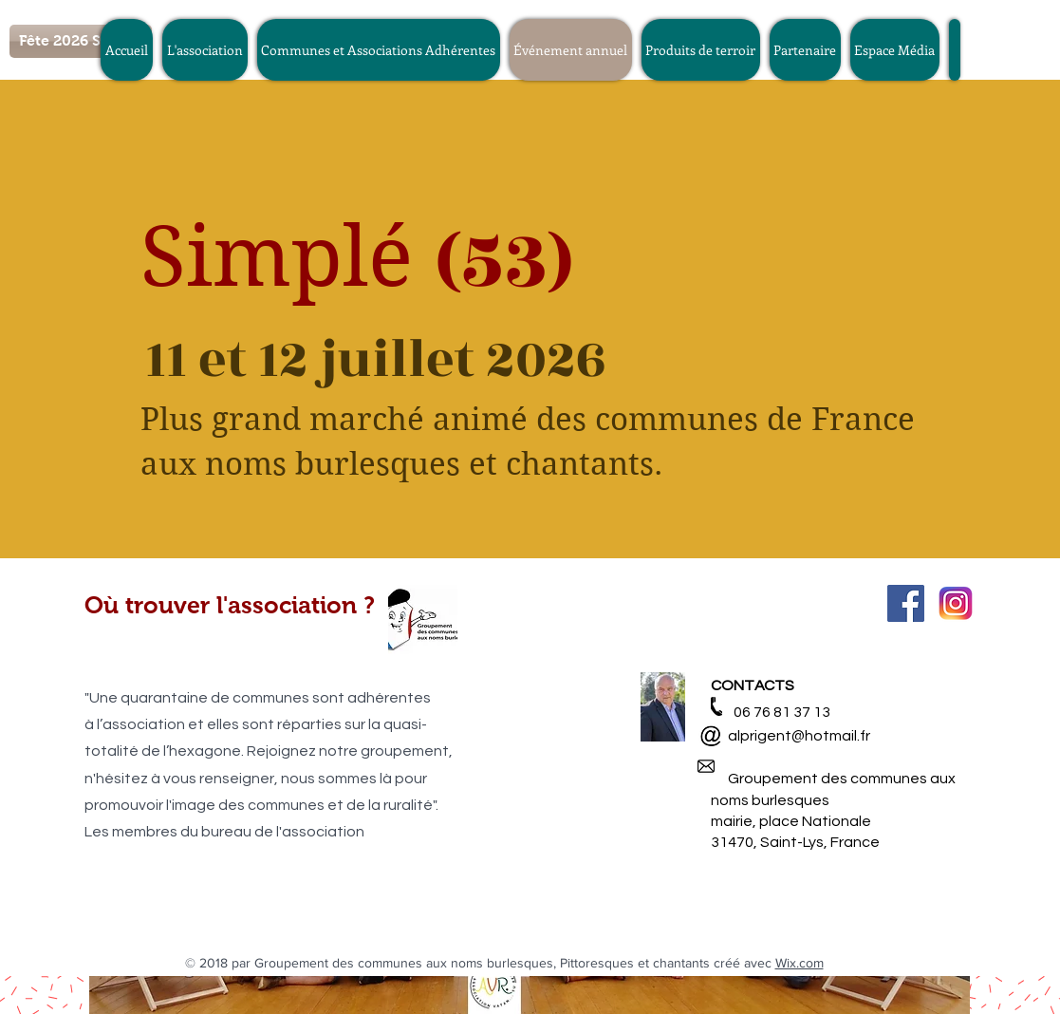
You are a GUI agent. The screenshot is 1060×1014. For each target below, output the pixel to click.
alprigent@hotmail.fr (790, 735)
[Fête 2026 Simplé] (80, 41)
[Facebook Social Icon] (905, 603)
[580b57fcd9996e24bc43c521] (956, 603)
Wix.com (799, 962)
